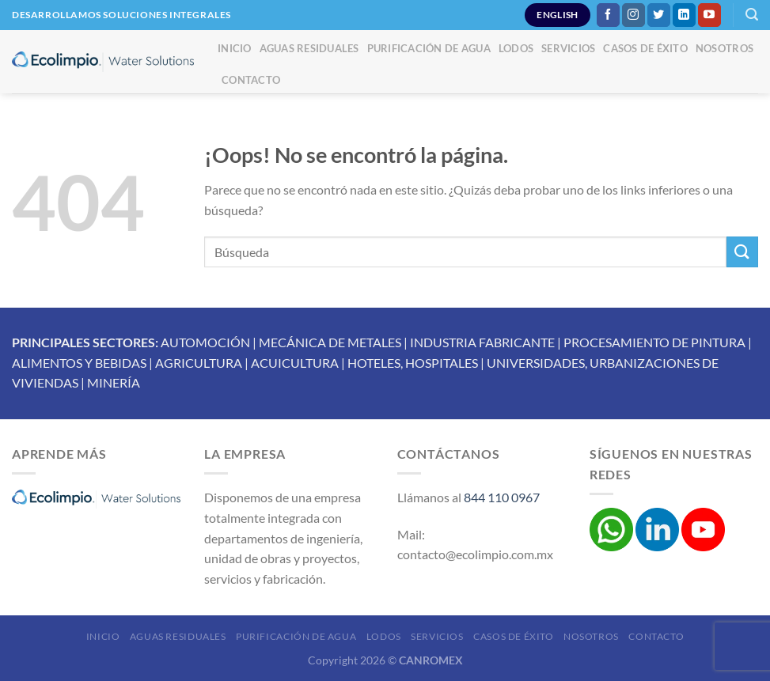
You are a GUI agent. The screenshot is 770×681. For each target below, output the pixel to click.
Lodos (516, 48)
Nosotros (724, 48)
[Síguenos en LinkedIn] (684, 15)
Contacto (251, 80)
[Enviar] (742, 251)
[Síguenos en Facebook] (608, 15)
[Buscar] (751, 14)
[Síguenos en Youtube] (709, 15)
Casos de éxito (645, 48)
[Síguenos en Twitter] (658, 15)
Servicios (568, 48)
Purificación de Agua (429, 48)
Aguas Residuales (309, 48)
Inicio (235, 48)
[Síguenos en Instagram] (633, 15)
